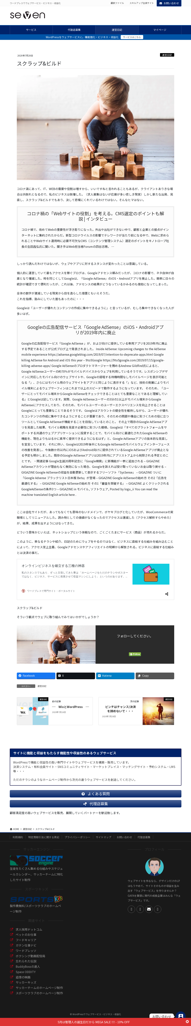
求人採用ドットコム (29, 932)
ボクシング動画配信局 (30, 959)
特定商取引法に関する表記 (43, 840)
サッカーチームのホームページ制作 (39, 990)
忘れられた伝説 (26, 964)
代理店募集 (143, 840)
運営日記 (167, 55)
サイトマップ (103, 840)
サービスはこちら (132, 37)
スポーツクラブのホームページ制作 (39, 996)
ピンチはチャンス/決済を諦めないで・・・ (120, 709)
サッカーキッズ (26, 985)
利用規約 (18, 840)
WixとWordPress (70, 707)
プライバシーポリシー (77, 840)
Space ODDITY (26, 975)
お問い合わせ (169, 3)
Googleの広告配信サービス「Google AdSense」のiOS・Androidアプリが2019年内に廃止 (95, 329)
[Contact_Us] (181, 1016)
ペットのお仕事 (26, 937)
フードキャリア (26, 943)
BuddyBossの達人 (28, 969)
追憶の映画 (23, 980)
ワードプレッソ (26, 953)
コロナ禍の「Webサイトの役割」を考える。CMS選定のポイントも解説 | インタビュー (95, 216)
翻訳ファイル (117, 2)
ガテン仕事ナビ (26, 948)
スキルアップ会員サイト (142, 2)
